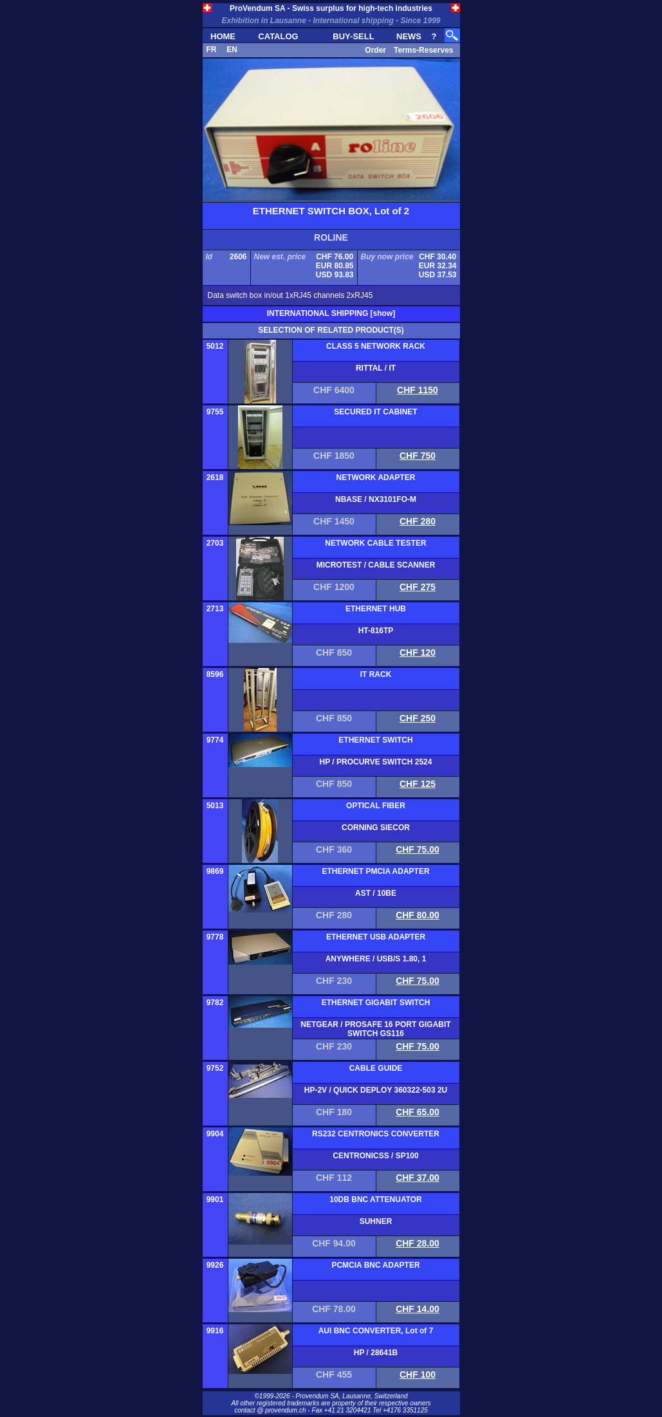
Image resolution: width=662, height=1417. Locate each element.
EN (231, 49)
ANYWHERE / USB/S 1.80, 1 (376, 958)
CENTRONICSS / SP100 (375, 1155)
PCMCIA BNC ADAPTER (375, 1265)
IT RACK (376, 674)
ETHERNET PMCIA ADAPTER (375, 871)
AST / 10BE (375, 893)
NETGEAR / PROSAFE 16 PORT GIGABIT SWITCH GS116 (375, 1029)
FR (212, 49)
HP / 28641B (376, 1352)
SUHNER (376, 1221)
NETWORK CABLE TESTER (375, 543)
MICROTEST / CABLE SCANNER (376, 565)
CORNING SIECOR (376, 827)
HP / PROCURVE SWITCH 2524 (376, 761)
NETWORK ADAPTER (376, 477)
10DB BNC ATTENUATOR (375, 1199)
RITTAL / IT (376, 368)
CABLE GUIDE (376, 1068)
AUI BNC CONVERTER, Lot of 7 (376, 1330)
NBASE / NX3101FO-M (375, 499)
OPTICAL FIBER (375, 805)
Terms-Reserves (424, 50)
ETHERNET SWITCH (375, 740)
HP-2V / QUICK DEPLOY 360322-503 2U (376, 1090)
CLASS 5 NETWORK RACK (375, 346)
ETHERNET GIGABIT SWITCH (376, 1002)
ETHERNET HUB (375, 608)
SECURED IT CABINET (375, 411)
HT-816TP (376, 630)
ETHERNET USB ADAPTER (375, 936)
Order (375, 50)
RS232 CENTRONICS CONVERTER (375, 1133)
